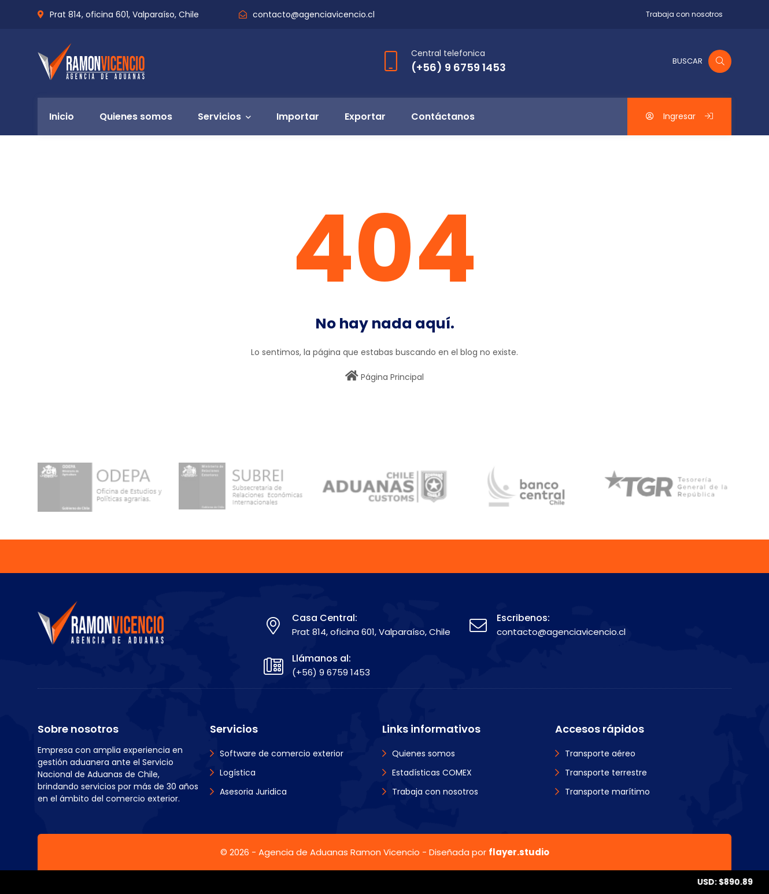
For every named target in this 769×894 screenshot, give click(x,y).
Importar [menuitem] (297, 116)
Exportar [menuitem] (365, 116)
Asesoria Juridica (253, 791)
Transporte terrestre (606, 772)
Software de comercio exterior (281, 753)
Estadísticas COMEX (432, 772)
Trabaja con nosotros (684, 14)
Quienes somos (423, 753)
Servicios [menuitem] (219, 116)
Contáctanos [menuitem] (443, 116)
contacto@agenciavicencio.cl (314, 14)
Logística (238, 772)
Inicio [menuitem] (61, 116)
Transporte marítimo (607, 791)
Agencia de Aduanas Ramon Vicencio (339, 852)
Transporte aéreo (600, 753)
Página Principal (384, 376)
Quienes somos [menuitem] (135, 116)
